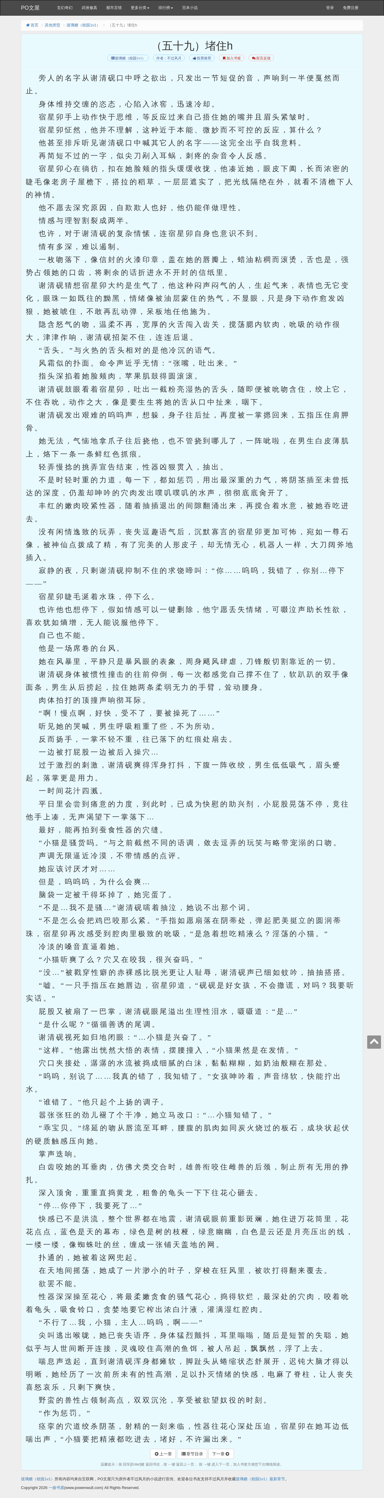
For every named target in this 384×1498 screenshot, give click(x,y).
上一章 (163, 1453)
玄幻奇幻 (65, 7)
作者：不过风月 (169, 58)
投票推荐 (201, 58)
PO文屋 (30, 8)
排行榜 (165, 7)
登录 (330, 7)
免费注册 (350, 7)
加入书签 (231, 58)
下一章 (221, 1453)
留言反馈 (261, 58)
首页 (32, 25)
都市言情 (114, 7)
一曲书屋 (56, 1487)
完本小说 (190, 7)
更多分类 (140, 7)
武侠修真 (89, 7)
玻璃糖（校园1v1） (83, 25)
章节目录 (192, 1453)
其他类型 (52, 25)
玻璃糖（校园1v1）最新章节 (260, 1479)
